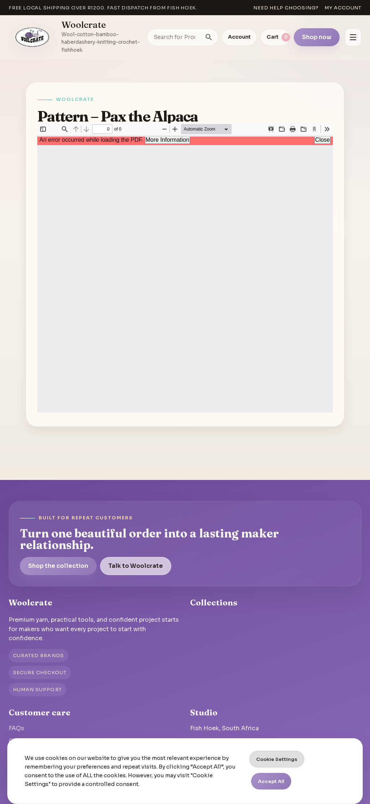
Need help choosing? (286, 8)
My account (342, 8)
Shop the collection (58, 566)
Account (239, 37)
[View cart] (275, 37)
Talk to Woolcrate (135, 566)
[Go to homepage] (32, 37)
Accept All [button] (271, 781)
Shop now (316, 37)
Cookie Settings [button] (276, 759)
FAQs (16, 728)
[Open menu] (353, 37)
